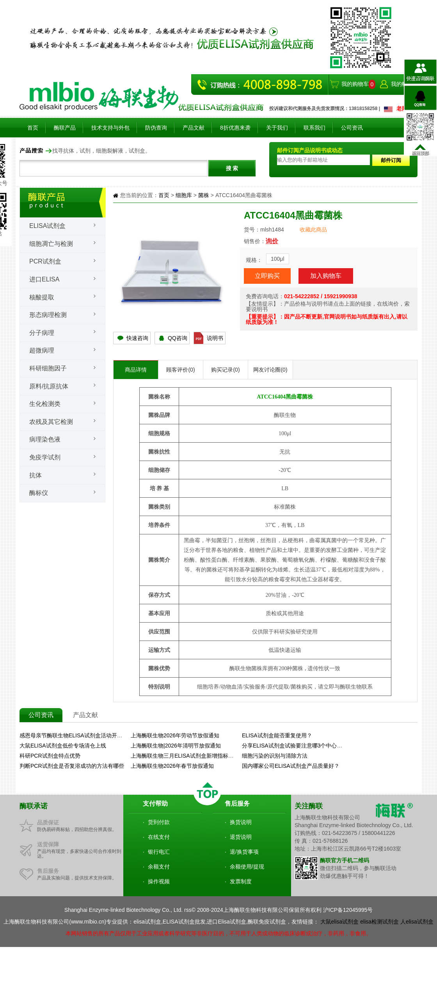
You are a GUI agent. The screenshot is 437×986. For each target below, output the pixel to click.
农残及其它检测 (51, 421)
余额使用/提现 (247, 866)
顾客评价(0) (180, 370)
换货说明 (241, 822)
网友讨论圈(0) (270, 370)
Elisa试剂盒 (47, 225)
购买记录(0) (225, 370)
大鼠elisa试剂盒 (339, 921)
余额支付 (159, 866)
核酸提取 (41, 297)
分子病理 (41, 332)
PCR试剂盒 (45, 261)
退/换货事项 (244, 852)
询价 (272, 241)
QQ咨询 (177, 338)
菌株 (203, 195)
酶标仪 (38, 492)
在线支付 (159, 837)
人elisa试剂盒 (416, 921)
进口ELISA (44, 279)
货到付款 (159, 822)
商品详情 (136, 370)
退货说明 (241, 837)
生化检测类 (44, 403)
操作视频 (159, 881)
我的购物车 (355, 84)
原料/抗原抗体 (48, 386)
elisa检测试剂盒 (379, 921)
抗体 (35, 475)
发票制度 (241, 881)
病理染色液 (44, 439)
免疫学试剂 (44, 457)
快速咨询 (137, 338)
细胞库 (184, 195)
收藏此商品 (313, 229)
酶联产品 (65, 128)
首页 (32, 128)
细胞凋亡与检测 (51, 243)
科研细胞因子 (48, 368)
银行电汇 (159, 852)
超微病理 (41, 350)
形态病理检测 (48, 314)
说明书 (215, 338)
